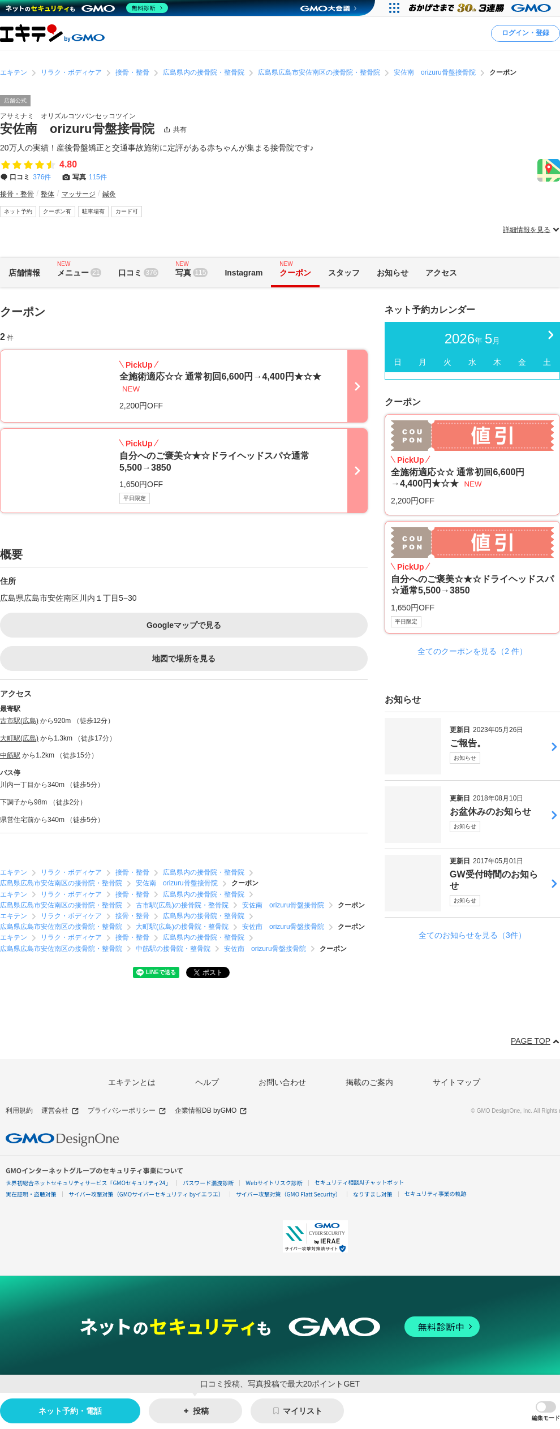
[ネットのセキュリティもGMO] (87, 8)
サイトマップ (456, 1082)
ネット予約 (18, 211)
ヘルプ (207, 1082)
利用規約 (19, 1110)
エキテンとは (132, 1082)
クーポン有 (57, 211)
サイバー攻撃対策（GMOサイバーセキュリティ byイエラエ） (146, 1194)
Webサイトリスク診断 (274, 1182)
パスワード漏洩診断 (208, 1182)
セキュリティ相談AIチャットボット (359, 1182)
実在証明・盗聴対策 (31, 1194)
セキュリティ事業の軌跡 (435, 1193)
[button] (546, 1411)
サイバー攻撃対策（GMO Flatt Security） (288, 1194)
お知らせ (465, 758)
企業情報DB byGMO (211, 1111)
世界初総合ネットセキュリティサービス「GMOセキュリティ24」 (88, 1182)
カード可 (126, 211)
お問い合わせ (282, 1082)
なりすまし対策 (373, 1194)
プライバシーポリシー (127, 1111)
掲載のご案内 (369, 1082)
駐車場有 (93, 211)
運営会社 (60, 1111)
